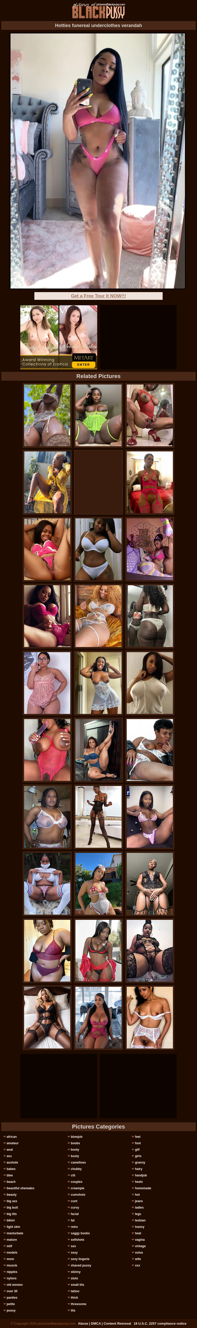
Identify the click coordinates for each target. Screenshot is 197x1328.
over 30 (12, 1291)
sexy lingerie (80, 1259)
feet (137, 1137)
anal (10, 1149)
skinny (76, 1272)
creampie (77, 1188)
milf (9, 1246)
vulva (139, 1252)
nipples (12, 1272)
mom (10, 1259)
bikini (11, 1220)
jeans (139, 1201)
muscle (12, 1265)
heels (139, 1182)
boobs (75, 1143)
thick (74, 1297)
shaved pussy (81, 1265)
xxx (137, 1265)
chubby (76, 1169)
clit (73, 1175)
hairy (138, 1169)
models (12, 1252)
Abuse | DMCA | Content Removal (104, 1323)
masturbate (15, 1233)
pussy (11, 1310)
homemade (143, 1188)
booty (75, 1149)
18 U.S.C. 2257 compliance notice (160, 1323)
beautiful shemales (20, 1188)
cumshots (78, 1194)
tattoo (75, 1291)
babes (11, 1169)
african (12, 1137)
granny (140, 1162)
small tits (77, 1285)
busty (75, 1156)
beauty (12, 1194)
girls (138, 1156)
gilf (137, 1149)
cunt (74, 1201)
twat (138, 1233)
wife (138, 1259)
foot (138, 1143)
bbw (10, 1175)
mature (12, 1240)
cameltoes (78, 1162)
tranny (139, 1227)
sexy (74, 1252)
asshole (12, 1162)
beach (11, 1182)
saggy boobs (80, 1233)
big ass (12, 1201)
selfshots (77, 1240)
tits (73, 1310)
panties (12, 1297)
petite (11, 1304)
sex (73, 1246)
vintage (140, 1246)
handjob (141, 1175)
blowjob (76, 1137)
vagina (140, 1240)
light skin (13, 1227)
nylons (12, 1278)
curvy (75, 1207)
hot (137, 1194)
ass (9, 1156)
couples (76, 1182)
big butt (12, 1207)
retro (74, 1227)
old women (15, 1285)
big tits (12, 1214)
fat (73, 1220)
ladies (139, 1207)
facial (75, 1214)
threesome (78, 1304)
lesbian (140, 1220)
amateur (13, 1143)
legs (138, 1214)
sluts (74, 1278)
